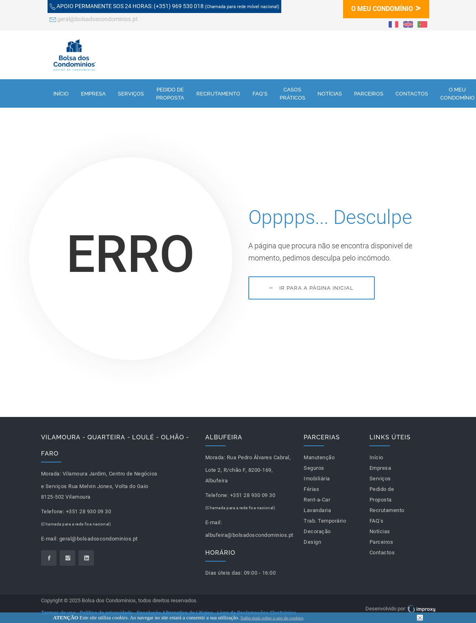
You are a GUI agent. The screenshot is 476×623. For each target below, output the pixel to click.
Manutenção (319, 457)
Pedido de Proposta (170, 93)
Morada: (51, 474)
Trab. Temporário (325, 521)
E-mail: (49, 539)
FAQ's (259, 93)
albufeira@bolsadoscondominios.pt (249, 535)
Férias (311, 489)
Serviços (131, 93)
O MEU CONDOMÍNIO (386, 7)
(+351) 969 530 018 (164, 7)
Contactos (412, 93)
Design (312, 542)
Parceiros (368, 93)
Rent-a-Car (317, 500)
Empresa (93, 93)
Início (61, 93)
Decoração (317, 531)
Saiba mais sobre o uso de (272, 617)
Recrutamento (218, 93)
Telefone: (53, 511)
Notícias (329, 93)
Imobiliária (317, 478)
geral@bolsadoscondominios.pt (94, 20)
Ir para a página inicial (312, 288)
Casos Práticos (292, 93)
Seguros (314, 468)
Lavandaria (317, 510)
